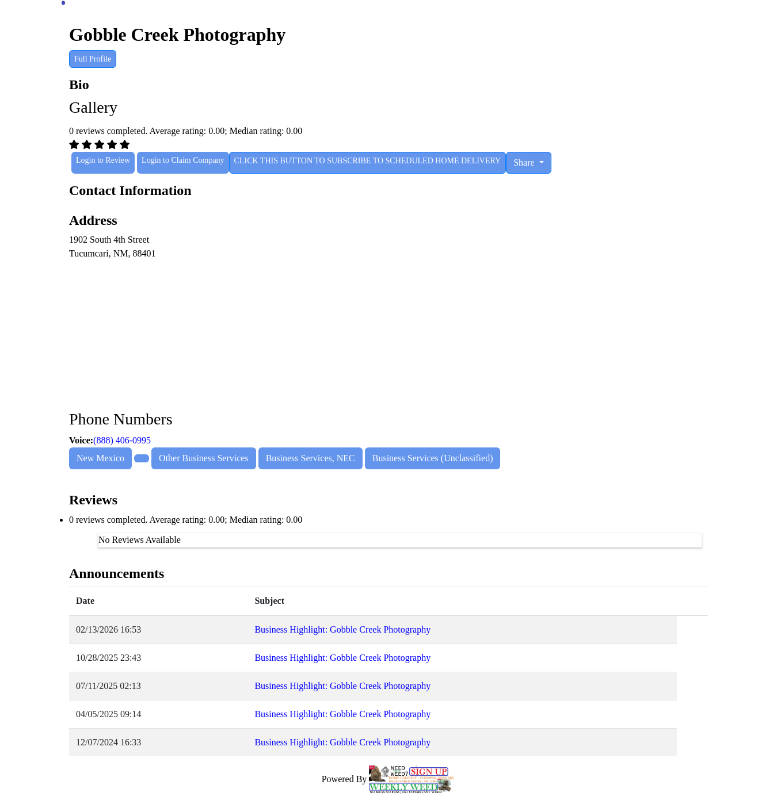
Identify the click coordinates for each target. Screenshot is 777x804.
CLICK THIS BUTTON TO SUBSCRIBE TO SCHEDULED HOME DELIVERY (367, 160)
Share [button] (524, 162)
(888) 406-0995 (122, 440)
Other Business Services (204, 458)
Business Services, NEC (310, 458)
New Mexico (100, 458)
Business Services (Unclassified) (432, 458)
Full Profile (92, 59)
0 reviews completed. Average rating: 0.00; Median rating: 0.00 (185, 519)
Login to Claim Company (183, 160)
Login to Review (103, 160)
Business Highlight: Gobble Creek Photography (342, 629)
